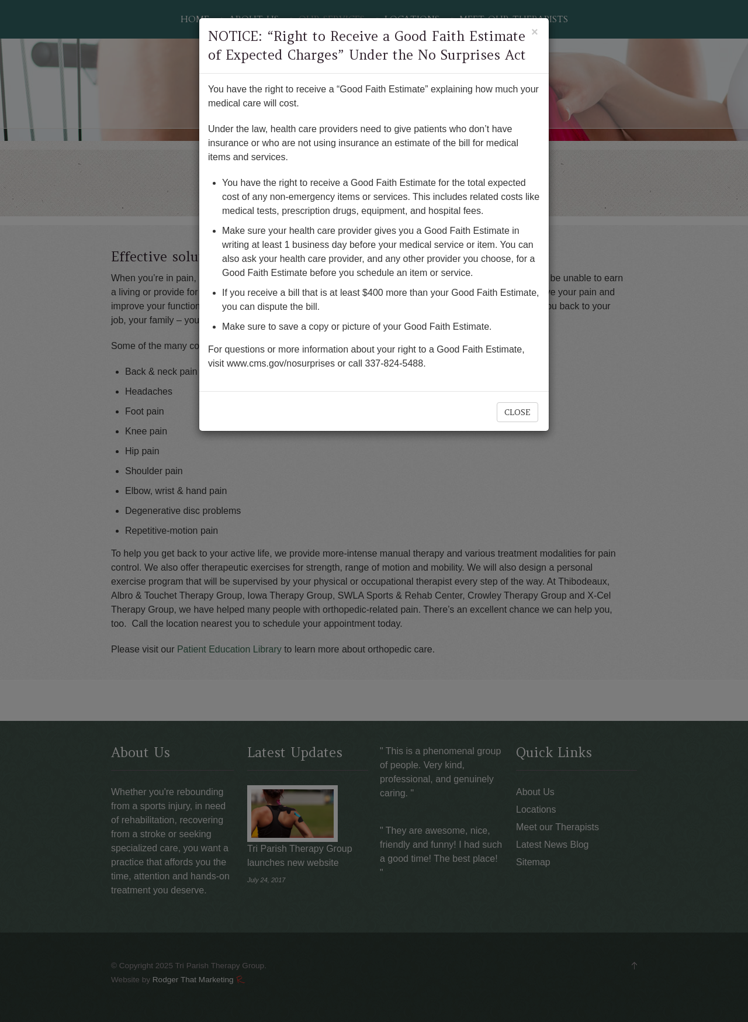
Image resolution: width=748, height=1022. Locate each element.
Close (517, 412)
